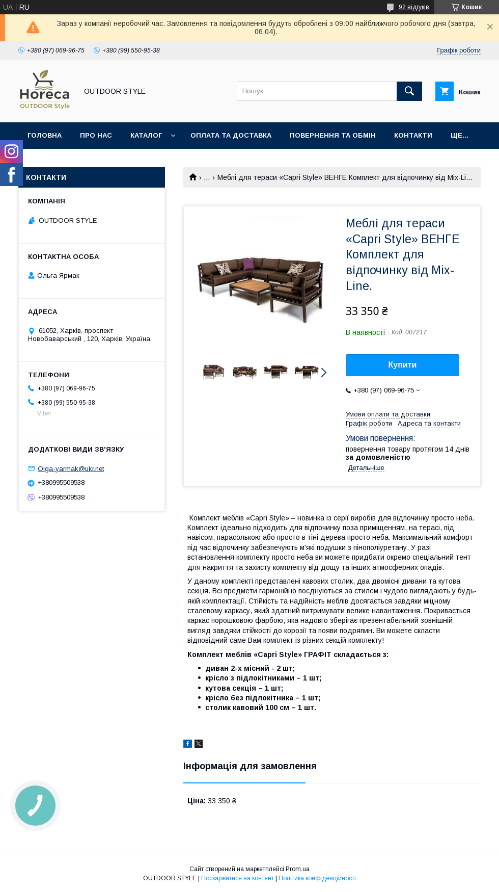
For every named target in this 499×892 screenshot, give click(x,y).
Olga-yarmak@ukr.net (71, 468)
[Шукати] (409, 91)
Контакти (413, 135)
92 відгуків (414, 7)
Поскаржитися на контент (237, 878)
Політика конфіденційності (317, 878)
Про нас (96, 135)
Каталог (146, 135)
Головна (44, 135)
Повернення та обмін (333, 135)
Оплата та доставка (230, 135)
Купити (403, 364)
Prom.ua (298, 869)
